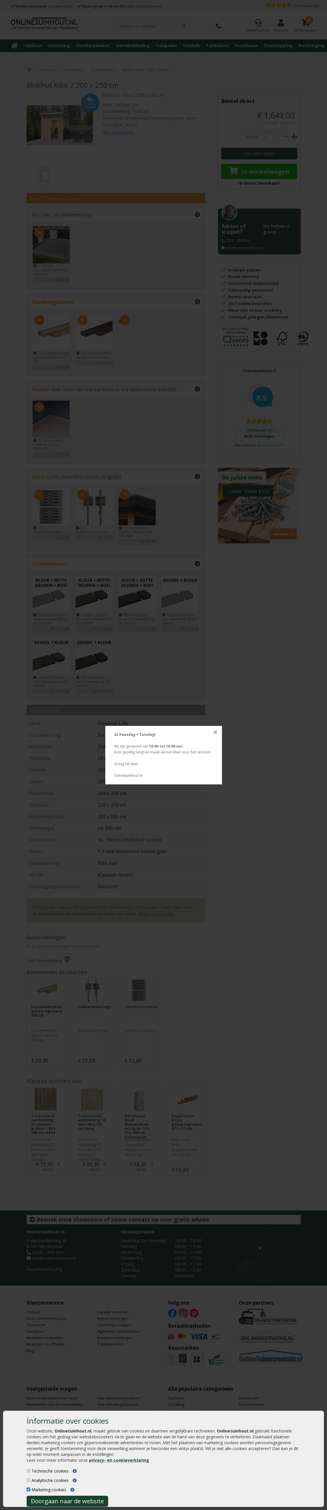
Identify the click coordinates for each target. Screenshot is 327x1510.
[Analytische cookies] (28, 1480)
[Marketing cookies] (28, 1489)
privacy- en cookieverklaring (119, 1460)
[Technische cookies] (28, 1471)
